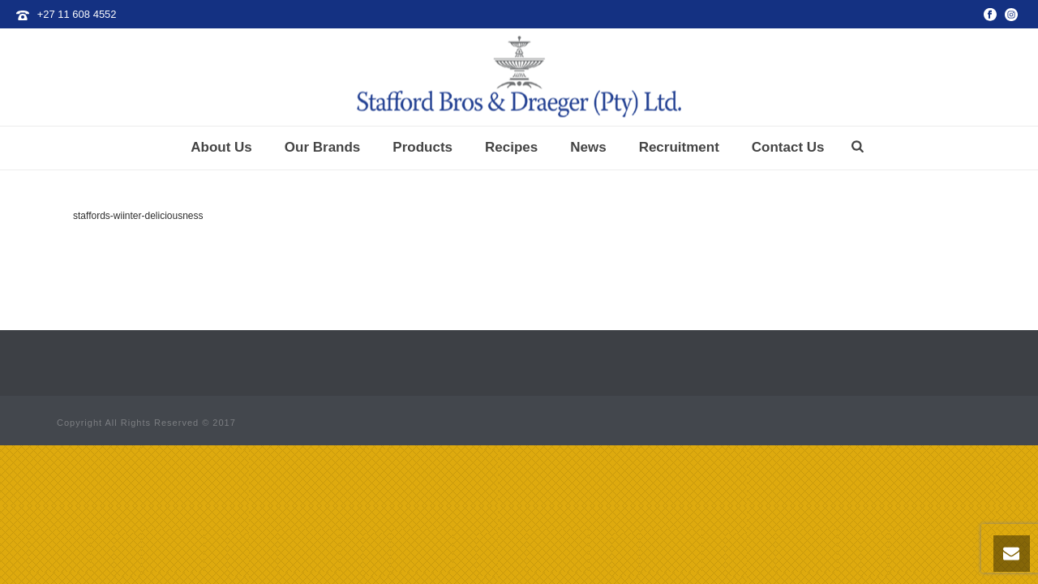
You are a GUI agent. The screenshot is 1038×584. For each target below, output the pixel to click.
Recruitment (679, 147)
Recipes (511, 147)
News (588, 147)
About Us (221, 147)
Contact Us (788, 147)
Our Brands (323, 147)
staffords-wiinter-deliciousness (138, 215)
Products (422, 147)
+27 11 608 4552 (77, 14)
